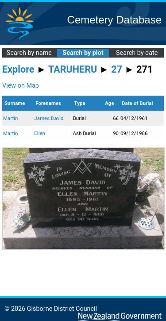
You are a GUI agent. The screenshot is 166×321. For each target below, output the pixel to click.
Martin (10, 118)
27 (116, 69)
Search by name (29, 53)
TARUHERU (72, 69)
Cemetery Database (114, 20)
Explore (18, 69)
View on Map (20, 85)
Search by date (137, 53)
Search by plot (82, 53)
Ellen (39, 133)
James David (48, 118)
